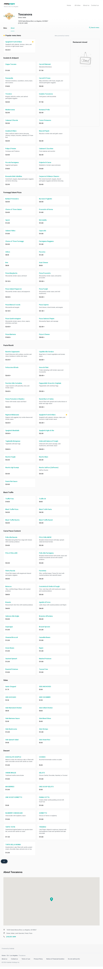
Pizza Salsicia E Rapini (46, 318)
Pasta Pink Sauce (11, 481)
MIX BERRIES (9, 787)
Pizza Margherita (11, 273)
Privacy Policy (38, 958)
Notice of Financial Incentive (55, 958)
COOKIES (42, 757)
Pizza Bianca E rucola (12, 305)
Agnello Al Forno (44, 602)
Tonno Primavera (45, 120)
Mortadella (43, 220)
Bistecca (8, 586)
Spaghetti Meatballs (12, 430)
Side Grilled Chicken (46, 708)
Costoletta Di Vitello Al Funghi (49, 586)
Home (3, 955)
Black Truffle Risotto (12, 520)
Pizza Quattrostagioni (13, 318)
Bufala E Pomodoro (12, 199)
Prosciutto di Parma (46, 209)
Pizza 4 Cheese (44, 334)
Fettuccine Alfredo (11, 367)
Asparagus (9, 627)
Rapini (41, 648)
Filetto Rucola (10, 571)
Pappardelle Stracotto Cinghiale (50, 383)
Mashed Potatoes (45, 658)
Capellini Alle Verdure (46, 352)
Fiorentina (42, 571)
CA (8, 955)
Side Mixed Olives (45, 718)
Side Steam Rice (44, 740)
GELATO (42, 773)
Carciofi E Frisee (44, 78)
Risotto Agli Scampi (12, 467)
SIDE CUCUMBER (44, 697)
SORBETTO (43, 813)
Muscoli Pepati (44, 131)
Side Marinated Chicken (13, 708)
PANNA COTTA (44, 797)
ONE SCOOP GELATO (46, 787)
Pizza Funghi (43, 289)
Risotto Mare (43, 457)
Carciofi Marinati (45, 64)
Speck (7, 220)
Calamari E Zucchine (46, 148)
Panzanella (9, 78)
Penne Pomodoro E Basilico (14, 399)
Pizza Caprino (44, 305)
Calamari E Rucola (11, 120)
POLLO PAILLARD (11, 553)
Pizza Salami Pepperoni (13, 289)
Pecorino (42, 252)
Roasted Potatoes (11, 669)
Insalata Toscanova (46, 94)
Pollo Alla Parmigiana (46, 553)
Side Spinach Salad (11, 740)
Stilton (7, 252)
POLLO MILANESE (45, 537)
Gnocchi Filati (43, 367)
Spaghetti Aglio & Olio (46, 430)
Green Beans (9, 648)
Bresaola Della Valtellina (13, 176)
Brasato (8, 602)
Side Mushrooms (11, 729)
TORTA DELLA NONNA (13, 844)
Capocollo (42, 231)
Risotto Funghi (10, 457)
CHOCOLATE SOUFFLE (13, 757)
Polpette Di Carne (45, 162)
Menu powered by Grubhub (62, 35)
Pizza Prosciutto (45, 273)
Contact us (14, 958)
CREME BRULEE (10, 773)
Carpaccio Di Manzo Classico (49, 176)
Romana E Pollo (44, 110)
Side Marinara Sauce (12, 718)
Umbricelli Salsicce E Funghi (48, 441)
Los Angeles (14, 955)
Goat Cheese (43, 262)
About (12, 28)
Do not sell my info (74, 958)
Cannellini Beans (44, 637)
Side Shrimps (43, 729)
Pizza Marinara (10, 334)
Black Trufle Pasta (45, 509)
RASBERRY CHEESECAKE (14, 813)
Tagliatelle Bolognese (12, 441)
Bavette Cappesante (12, 352)
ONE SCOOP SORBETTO (13, 797)
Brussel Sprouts (44, 627)
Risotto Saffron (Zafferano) (48, 467)
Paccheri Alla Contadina (13, 383)
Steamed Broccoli (11, 637)
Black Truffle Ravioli (46, 520)
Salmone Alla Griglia (12, 616)
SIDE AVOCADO (10, 697)
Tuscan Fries (43, 669)
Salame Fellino (10, 231)
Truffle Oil (42, 499)
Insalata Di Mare (10, 131)
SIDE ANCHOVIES (45, 686)
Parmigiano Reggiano (46, 241)
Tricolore (8, 94)
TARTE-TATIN (10, 827)
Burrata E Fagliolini (45, 199)
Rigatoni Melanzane (12, 415)
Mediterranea (10, 110)
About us (5, 958)
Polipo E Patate (10, 148)
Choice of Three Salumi (13, 209)
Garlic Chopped (10, 686)
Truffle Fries (9, 499)
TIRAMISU (42, 827)
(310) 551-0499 (23, 23)
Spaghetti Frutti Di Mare (13, 42)
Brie (6, 262)
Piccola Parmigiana (12, 162)
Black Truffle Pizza (11, 509)
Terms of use (26, 958)
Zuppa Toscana (10, 64)
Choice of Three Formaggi (14, 241)
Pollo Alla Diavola (11, 537)
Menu (5, 28)
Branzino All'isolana (46, 616)
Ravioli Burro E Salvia (46, 399)
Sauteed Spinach (11, 658)
